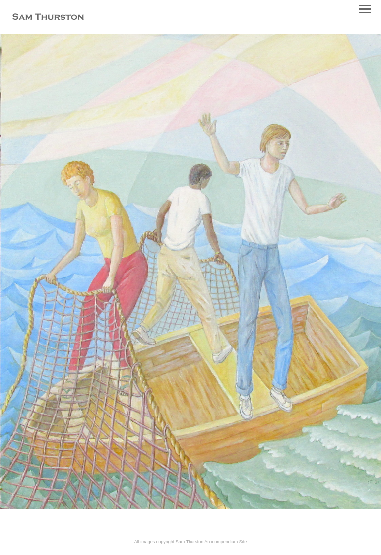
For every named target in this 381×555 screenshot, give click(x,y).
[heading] (48, 18)
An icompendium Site (225, 541)
